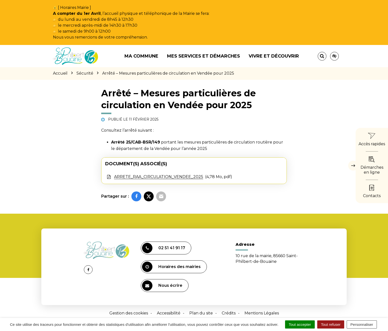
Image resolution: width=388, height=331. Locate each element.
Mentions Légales (261, 313)
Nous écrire (162, 285)
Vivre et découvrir (274, 56)
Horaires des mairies (171, 267)
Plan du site (201, 313)
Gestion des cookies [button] (128, 313)
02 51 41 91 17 (163, 248)
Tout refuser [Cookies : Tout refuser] (330, 324)
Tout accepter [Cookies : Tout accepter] (300, 324)
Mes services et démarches (203, 56)
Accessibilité (168, 313)
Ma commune (141, 56)
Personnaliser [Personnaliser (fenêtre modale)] (361, 324)
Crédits (229, 313)
